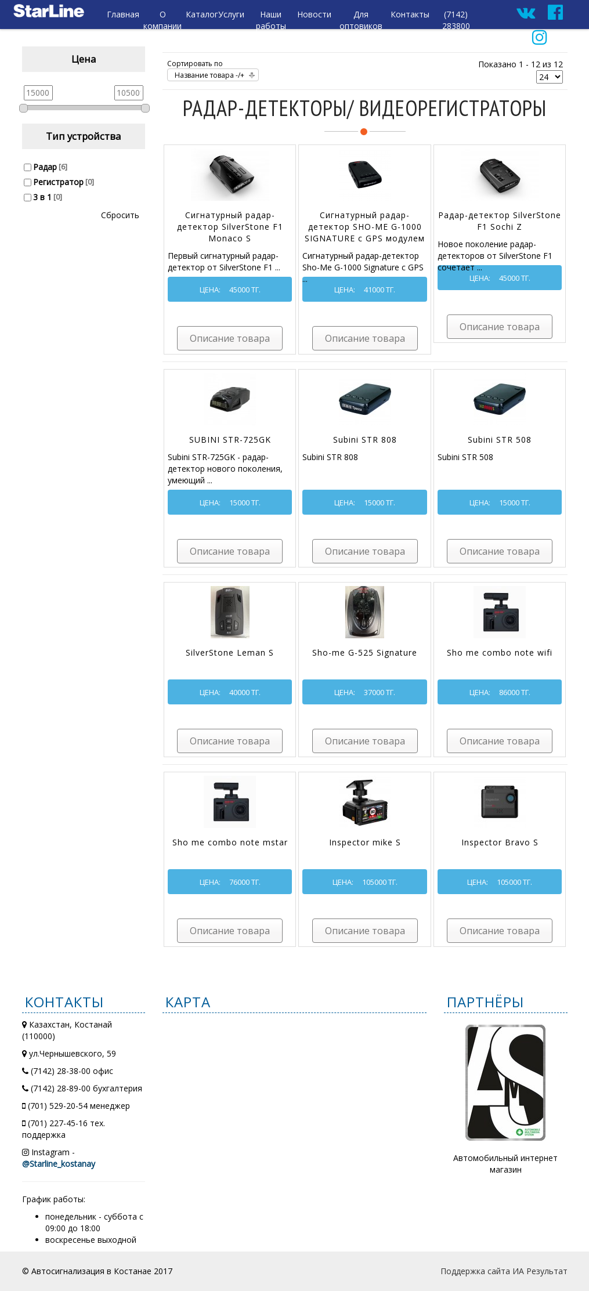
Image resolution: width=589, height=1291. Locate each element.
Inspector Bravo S (500, 842)
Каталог (202, 14)
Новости (314, 14)
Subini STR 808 (365, 439)
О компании (162, 20)
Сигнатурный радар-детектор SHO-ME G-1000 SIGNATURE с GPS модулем (365, 226)
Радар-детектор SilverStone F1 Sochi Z (499, 220)
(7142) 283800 (456, 20)
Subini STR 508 (500, 439)
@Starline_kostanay (58, 1163)
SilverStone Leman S (230, 652)
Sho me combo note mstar (230, 842)
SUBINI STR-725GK (230, 439)
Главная (123, 14)
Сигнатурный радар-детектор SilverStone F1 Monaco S (230, 226)
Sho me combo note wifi (499, 652)
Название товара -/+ (209, 75)
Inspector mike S (365, 842)
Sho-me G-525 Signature (364, 652)
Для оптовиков (360, 20)
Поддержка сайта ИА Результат (504, 1270)
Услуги (231, 14)
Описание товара (230, 338)
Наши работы (271, 20)
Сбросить (120, 214)
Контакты (410, 14)
